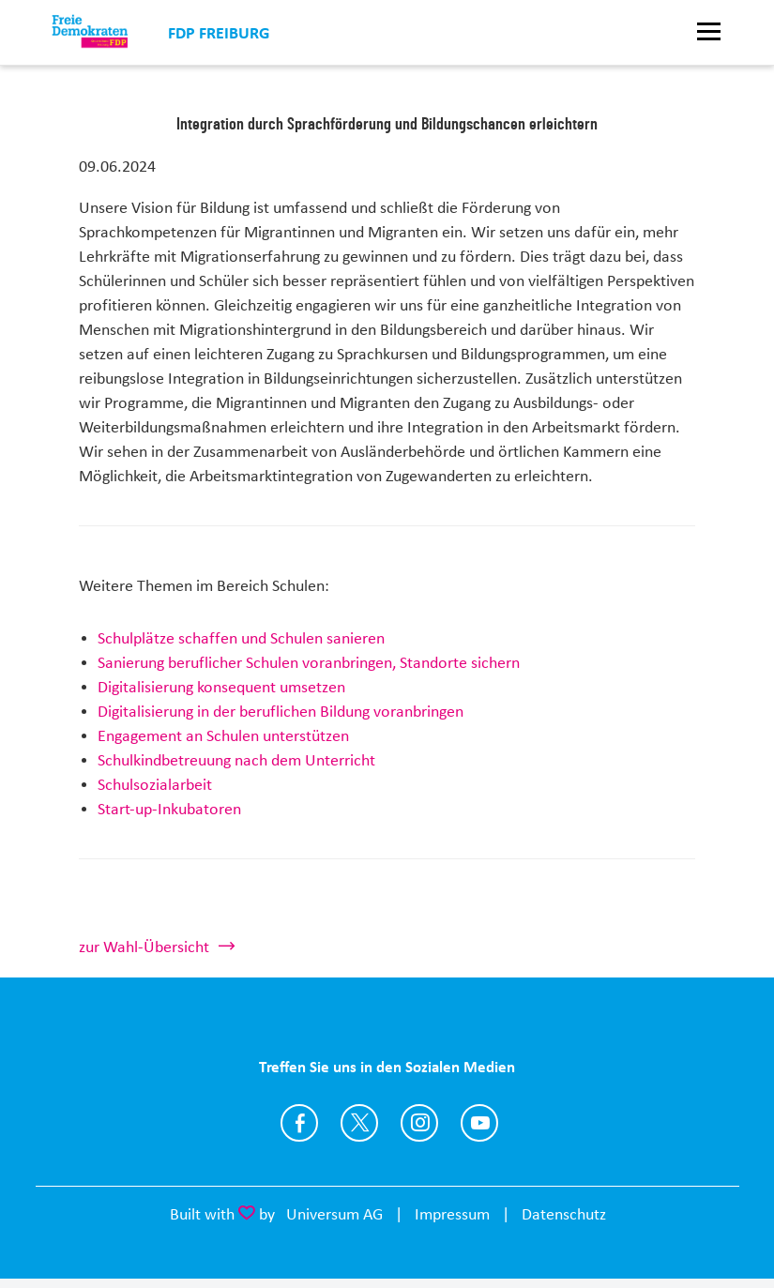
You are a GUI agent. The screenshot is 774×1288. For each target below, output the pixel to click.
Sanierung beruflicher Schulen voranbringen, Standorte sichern (309, 662)
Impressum (452, 1213)
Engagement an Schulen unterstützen (223, 735)
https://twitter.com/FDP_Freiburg (359, 1123)
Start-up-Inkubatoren (169, 808)
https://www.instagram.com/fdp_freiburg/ (419, 1123)
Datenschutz (564, 1213)
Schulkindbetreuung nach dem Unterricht (236, 759)
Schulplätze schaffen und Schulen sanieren (241, 637)
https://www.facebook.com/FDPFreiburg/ (299, 1123)
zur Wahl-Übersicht (144, 946)
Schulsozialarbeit (155, 784)
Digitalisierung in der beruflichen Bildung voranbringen (280, 711)
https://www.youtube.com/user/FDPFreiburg (479, 1123)
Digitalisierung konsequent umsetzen (221, 686)
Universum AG (334, 1213)
